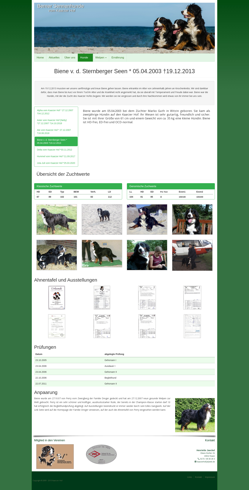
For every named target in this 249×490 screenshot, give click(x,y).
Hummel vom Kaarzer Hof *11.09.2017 (56, 156)
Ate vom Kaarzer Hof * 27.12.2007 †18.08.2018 (54, 131)
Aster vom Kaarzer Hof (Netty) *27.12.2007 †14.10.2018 (52, 122)
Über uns (69, 57)
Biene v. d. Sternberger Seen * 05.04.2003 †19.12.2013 (52, 141)
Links (189, 477)
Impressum (210, 477)
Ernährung (117, 57)
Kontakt (198, 477)
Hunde (85, 57)
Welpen (101, 57)
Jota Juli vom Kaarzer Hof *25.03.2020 (56, 163)
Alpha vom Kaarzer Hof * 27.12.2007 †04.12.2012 (55, 112)
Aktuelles (54, 57)
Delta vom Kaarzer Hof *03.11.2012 (54, 149)
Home (40, 57)
